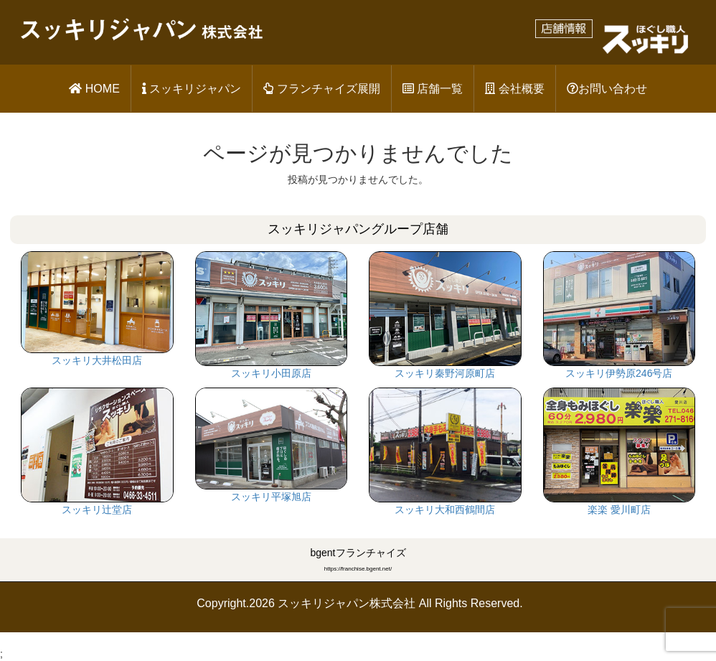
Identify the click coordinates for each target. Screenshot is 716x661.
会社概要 (514, 89)
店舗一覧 (432, 89)
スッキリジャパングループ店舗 (358, 229)
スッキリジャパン (191, 89)
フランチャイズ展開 (321, 89)
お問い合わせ (607, 89)
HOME (94, 89)
